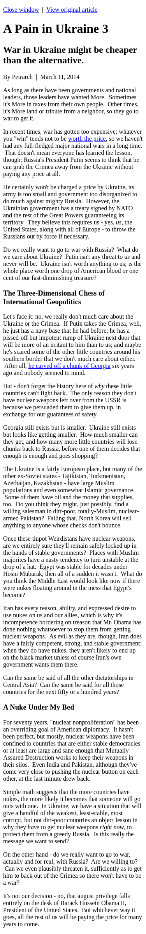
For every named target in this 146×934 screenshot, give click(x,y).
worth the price (87, 138)
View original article (71, 9)
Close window (21, 9)
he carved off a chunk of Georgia (69, 365)
